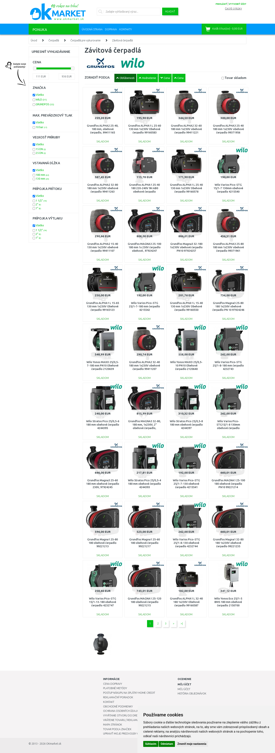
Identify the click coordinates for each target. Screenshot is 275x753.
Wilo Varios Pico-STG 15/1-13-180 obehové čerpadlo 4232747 (102, 602)
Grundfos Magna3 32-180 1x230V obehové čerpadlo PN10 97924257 (186, 247)
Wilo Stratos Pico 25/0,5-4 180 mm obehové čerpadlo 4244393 (144, 484)
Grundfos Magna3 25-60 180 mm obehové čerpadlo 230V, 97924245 (102, 484)
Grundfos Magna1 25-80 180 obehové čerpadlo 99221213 (102, 543)
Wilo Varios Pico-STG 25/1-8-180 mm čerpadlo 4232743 (228, 365)
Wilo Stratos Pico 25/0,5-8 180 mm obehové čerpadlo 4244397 (186, 425)
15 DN (41, 149)
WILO (41, 99)
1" (38, 208)
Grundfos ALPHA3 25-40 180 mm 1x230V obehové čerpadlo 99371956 (228, 129)
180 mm (42, 174)
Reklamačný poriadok (118, 697)
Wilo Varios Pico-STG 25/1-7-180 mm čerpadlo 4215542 (144, 306)
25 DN (41, 152)
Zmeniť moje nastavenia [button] (191, 743)
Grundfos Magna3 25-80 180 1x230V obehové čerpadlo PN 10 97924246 (228, 306)
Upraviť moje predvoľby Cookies (125, 733)
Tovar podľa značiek (117, 729)
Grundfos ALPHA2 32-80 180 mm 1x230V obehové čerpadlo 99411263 (102, 188)
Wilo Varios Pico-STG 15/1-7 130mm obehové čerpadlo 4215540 (228, 188)
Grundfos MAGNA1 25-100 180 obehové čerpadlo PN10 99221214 (228, 484)
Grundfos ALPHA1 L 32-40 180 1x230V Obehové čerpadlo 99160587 (186, 602)
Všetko (40, 94)
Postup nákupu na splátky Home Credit (129, 692)
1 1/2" (41, 200)
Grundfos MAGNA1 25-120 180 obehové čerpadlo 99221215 (144, 602)
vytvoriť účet (237, 4)
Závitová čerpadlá (122, 40)
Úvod (34, 40)
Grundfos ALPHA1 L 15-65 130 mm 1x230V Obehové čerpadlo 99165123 (102, 306)
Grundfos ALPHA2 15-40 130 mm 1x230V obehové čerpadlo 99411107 (102, 247)
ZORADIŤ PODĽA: (97, 77)
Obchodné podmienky (118, 706)
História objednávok (192, 693)
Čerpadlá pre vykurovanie (85, 40)
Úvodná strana (92, 29)
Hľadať (170, 11)
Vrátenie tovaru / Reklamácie (123, 720)
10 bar (41, 127)
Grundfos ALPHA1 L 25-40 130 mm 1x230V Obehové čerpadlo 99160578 (186, 188)
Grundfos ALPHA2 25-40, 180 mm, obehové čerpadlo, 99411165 (102, 129)
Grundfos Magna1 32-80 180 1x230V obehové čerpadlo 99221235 (228, 543)
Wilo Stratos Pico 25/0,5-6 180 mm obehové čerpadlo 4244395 (102, 425)
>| (182, 623)
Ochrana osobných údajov (122, 710)
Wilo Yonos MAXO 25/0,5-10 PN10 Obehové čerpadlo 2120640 (186, 365)
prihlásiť (221, 4)
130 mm (42, 178)
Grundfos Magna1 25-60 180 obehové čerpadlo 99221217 (144, 543)
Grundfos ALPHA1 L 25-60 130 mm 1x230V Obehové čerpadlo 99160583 (144, 129)
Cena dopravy (112, 683)
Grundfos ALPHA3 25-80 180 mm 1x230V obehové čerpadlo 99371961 (228, 247)
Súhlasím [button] (150, 743)
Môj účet (184, 689)
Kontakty (125, 29)
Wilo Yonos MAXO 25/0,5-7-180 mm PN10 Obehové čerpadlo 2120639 (103, 365)
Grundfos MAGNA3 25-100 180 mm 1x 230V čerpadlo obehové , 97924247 (144, 247)
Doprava (111, 29)
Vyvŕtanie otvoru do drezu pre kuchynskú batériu (137, 715)
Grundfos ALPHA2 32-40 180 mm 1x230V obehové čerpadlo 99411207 (144, 365)
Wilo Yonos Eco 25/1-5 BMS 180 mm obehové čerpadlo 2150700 (228, 602)
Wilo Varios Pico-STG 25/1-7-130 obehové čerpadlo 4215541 (186, 484)
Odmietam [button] (167, 743)
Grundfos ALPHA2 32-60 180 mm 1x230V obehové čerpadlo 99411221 (186, 129)
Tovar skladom (235, 78)
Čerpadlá (54, 40)
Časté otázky (233, 8)
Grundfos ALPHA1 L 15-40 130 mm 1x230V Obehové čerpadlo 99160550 (186, 306)
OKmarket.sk (53, 743)
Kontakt (108, 701)
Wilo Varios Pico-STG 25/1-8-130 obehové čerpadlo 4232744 (186, 543)
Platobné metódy (115, 688)
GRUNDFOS (45, 104)
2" (38, 204)
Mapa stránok (112, 724)
